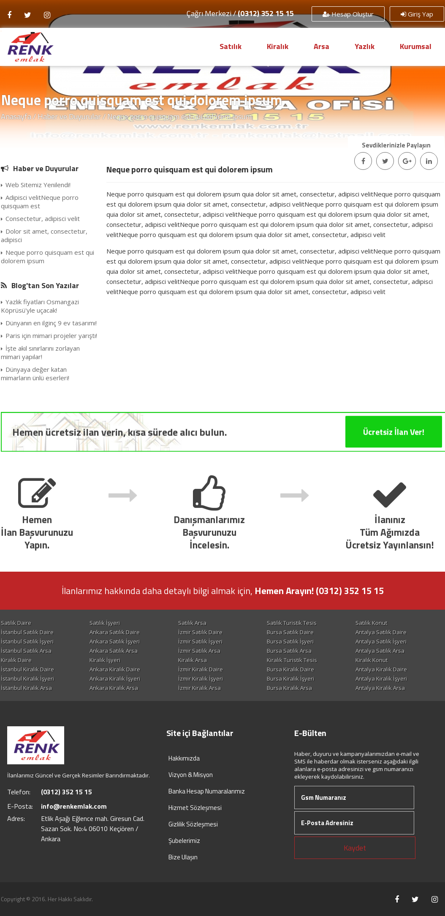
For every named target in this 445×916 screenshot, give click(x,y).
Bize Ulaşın (183, 857)
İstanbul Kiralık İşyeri (27, 678)
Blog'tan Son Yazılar (45, 285)
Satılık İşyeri (105, 623)
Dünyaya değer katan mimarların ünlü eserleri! (35, 373)
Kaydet (355, 847)
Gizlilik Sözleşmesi (193, 824)
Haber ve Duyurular (69, 116)
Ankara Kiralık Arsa (114, 688)
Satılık (230, 46)
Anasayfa (16, 116)
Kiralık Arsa (192, 660)
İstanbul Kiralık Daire (27, 669)
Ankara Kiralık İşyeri (115, 678)
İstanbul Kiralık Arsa (26, 688)
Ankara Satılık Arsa (114, 650)
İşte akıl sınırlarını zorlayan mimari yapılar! (40, 352)
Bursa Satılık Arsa (289, 650)
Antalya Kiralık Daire (381, 669)
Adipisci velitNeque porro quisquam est (40, 201)
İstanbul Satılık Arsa (26, 650)
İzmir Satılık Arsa (199, 650)
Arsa (321, 46)
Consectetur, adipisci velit (40, 218)
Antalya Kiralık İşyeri (381, 678)
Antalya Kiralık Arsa (380, 688)
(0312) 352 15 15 (266, 13)
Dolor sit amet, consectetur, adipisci (44, 235)
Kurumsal (415, 46)
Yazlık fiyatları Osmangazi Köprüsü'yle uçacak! (40, 305)
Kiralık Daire (16, 660)
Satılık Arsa (192, 623)
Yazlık (364, 46)
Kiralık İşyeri (105, 660)
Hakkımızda (184, 758)
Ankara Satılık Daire (115, 632)
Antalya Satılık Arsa (379, 650)
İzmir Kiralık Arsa (199, 688)
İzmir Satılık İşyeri (200, 641)
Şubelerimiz (184, 840)
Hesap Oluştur (348, 14)
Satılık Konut (371, 623)
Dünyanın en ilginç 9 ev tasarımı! (49, 323)
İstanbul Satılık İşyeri (27, 641)
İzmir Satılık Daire (200, 632)
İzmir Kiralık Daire (200, 669)
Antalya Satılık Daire (381, 632)
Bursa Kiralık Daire (290, 669)
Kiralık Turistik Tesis (292, 660)
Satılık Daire (16, 623)
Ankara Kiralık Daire (115, 669)
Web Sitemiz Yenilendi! (36, 184)
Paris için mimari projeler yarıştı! (49, 335)
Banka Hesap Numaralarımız (206, 791)
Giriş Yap (417, 14)
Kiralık (277, 46)
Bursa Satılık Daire (290, 632)
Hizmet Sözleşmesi (195, 807)
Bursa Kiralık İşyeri (290, 678)
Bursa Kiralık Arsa (289, 688)
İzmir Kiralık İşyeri (200, 678)
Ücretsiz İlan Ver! (393, 455)
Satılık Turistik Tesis (292, 623)
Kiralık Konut (371, 660)
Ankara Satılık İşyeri (115, 641)
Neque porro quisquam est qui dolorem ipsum (47, 256)
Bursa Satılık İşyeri (290, 641)
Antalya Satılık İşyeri (381, 641)
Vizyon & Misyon (190, 775)
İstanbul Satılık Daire (27, 632)
